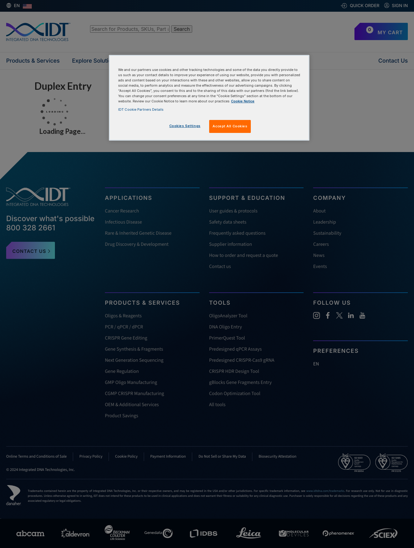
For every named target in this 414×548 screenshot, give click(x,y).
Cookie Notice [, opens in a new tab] (243, 101)
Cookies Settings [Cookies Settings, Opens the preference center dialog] (185, 126)
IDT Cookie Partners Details (141, 109)
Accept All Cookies (230, 126)
